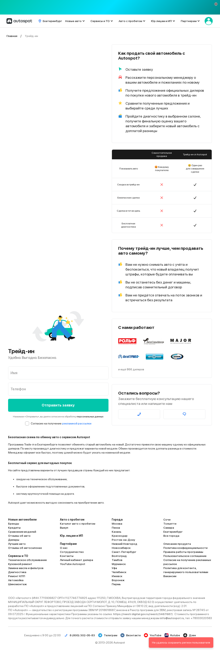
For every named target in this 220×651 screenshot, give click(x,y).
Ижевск (117, 576)
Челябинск (119, 572)
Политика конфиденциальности (185, 547)
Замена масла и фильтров (26, 568)
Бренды (13, 523)
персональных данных (90, 416)
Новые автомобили (22, 519)
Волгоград (119, 556)
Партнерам (189, 21)
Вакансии (169, 576)
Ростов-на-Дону (123, 539)
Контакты (66, 556)
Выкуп (64, 527)
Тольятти (169, 523)
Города (117, 519)
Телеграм (107, 635)
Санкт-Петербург (124, 551)
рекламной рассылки (76, 423)
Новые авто (73, 21)
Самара (168, 527)
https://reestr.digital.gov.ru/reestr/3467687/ (143, 614)
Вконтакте (130, 635)
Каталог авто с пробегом (77, 523)
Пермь (116, 584)
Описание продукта (177, 543)
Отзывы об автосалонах (25, 547)
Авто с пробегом (130, 21)
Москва (117, 523)
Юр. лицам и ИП (71, 535)
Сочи (166, 519)
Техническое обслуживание (27, 560)
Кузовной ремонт (20, 564)
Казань (116, 531)
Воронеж (118, 580)
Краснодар (120, 535)
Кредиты (14, 527)
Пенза (116, 527)
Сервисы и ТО (100, 21)
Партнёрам (68, 543)
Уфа (114, 568)
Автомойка (15, 580)
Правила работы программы (183, 551)
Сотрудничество (72, 551)
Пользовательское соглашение (184, 556)
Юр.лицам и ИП (161, 21)
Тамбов (117, 560)
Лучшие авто (17, 543)
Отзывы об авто (19, 535)
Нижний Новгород (124, 543)
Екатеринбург (173, 531)
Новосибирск (121, 547)
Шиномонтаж (17, 584)
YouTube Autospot (72, 564)
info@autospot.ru (172, 618)
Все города (171, 535)
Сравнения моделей (22, 531)
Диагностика (17, 572)
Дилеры (13, 539)
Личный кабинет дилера (76, 560)
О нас (64, 547)
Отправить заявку (58, 405)
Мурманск (119, 564)
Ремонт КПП (16, 576)
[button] (216, 4)
